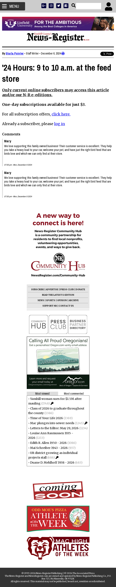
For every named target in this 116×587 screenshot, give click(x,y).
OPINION (62, 300)
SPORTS (50, 300)
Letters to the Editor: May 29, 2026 (54, 428)
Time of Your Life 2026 (46, 418)
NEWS (41, 300)
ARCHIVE (74, 300)
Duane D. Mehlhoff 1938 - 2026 (52, 462)
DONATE (80, 289)
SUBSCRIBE (37, 289)
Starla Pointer (15, 53)
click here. (61, 114)
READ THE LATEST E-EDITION (58, 295)
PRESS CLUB (67, 289)
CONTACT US (66, 306)
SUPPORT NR (49, 306)
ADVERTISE (52, 289)
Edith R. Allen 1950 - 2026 (48, 443)
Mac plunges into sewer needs (52, 423)
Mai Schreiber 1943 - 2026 (49, 448)
